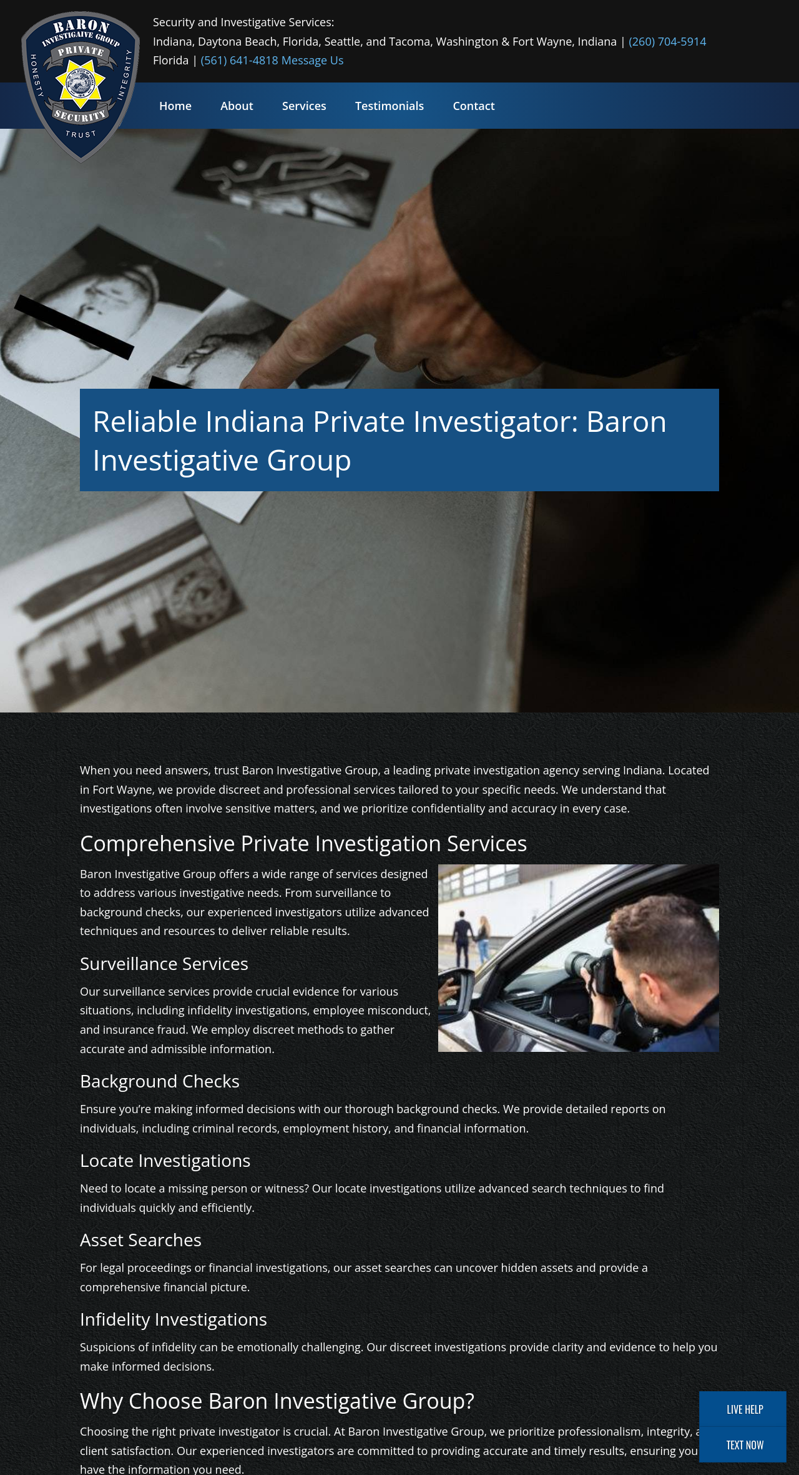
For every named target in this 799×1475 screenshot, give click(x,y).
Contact (473, 105)
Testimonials (389, 105)
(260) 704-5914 (668, 41)
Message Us (313, 60)
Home (175, 105)
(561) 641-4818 (239, 60)
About (236, 105)
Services (304, 105)
